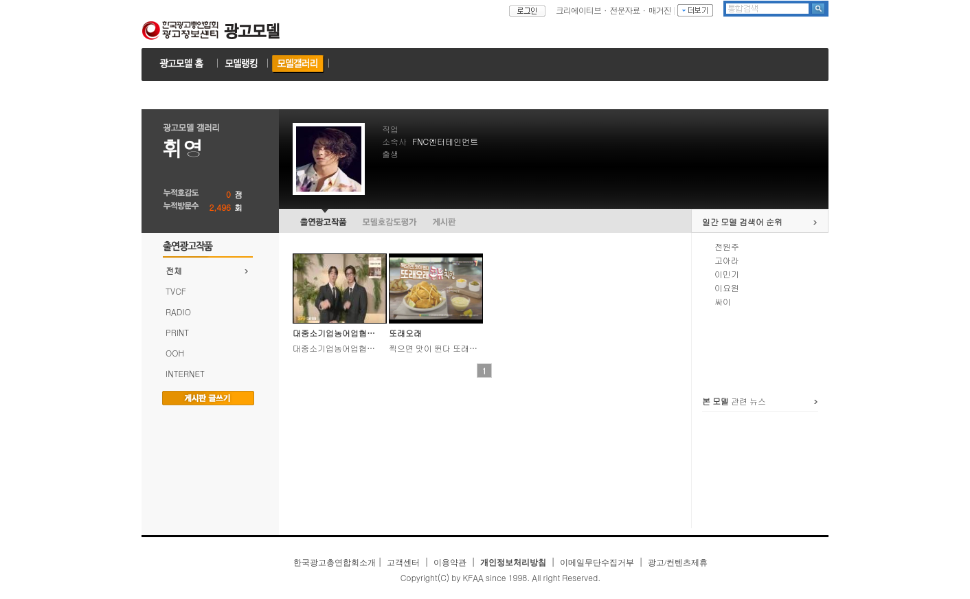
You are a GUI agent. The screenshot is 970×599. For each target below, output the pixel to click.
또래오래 (405, 333)
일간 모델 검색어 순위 (742, 221)
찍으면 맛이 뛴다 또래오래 (437, 348)
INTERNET (185, 373)
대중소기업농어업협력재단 (342, 333)
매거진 (659, 10)
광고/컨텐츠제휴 (678, 562)
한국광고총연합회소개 (334, 562)
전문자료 (625, 10)
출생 (390, 153)
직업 (390, 129)
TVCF (176, 291)
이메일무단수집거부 (597, 562)
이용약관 (449, 562)
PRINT (177, 332)
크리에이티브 (578, 10)
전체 (174, 270)
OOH (175, 353)
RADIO (178, 311)
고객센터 (403, 562)
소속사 (394, 141)
